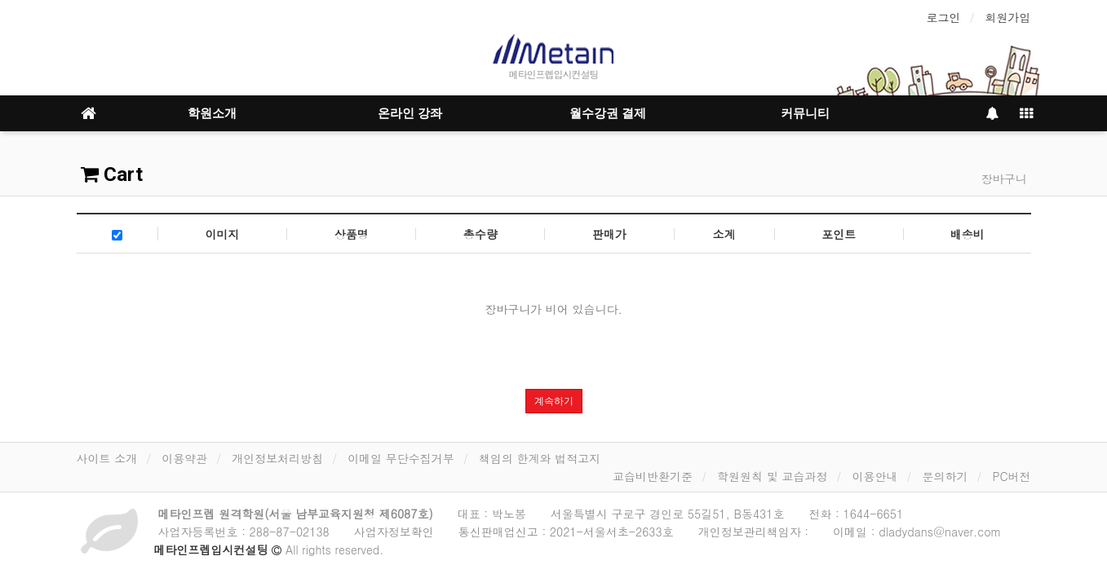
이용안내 (874, 476)
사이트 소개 (107, 458)
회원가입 (1008, 17)
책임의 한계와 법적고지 (539, 458)
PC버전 (1011, 476)
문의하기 (945, 476)
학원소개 (212, 113)
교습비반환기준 (653, 476)
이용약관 (184, 458)
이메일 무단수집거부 (401, 458)
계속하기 (553, 401)
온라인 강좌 (410, 113)
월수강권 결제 (607, 113)
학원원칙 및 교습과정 (772, 476)
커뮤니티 (805, 113)
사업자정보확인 (394, 531)
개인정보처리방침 (277, 458)
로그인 (944, 17)
